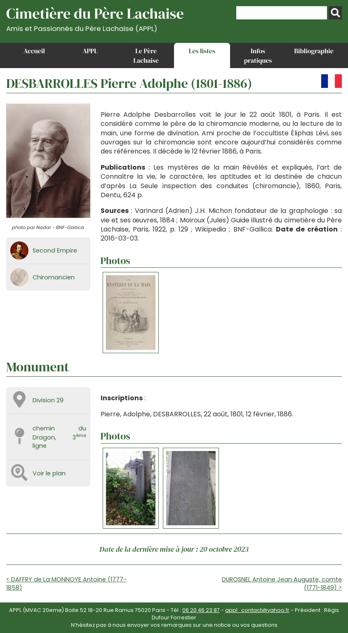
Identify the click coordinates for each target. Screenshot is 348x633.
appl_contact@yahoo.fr (257, 610)
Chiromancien (54, 277)
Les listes (202, 50)
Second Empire (55, 250)
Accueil (34, 50)
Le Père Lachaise (146, 55)
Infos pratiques (258, 55)
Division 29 (48, 400)
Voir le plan (49, 473)
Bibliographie (314, 50)
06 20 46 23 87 (201, 610)
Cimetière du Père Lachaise (95, 18)
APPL (90, 50)
